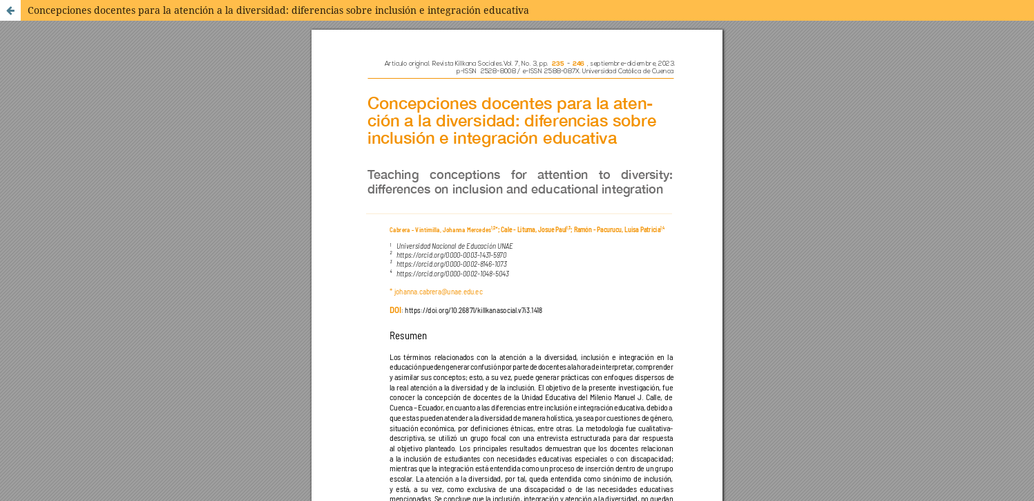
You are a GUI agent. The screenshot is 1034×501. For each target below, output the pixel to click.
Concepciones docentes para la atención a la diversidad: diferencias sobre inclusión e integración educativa (278, 10)
